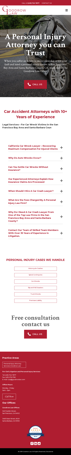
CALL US (30, 3)
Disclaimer (49, 451)
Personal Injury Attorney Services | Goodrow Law (12, 365)
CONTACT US (47, 3)
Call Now (9, 396)
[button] (35, 84)
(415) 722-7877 (10, 375)
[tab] (35, 147)
